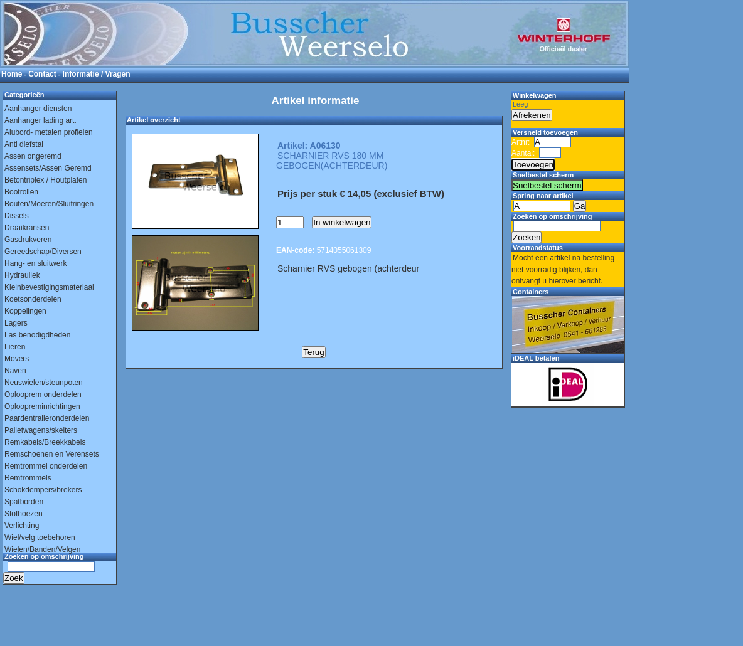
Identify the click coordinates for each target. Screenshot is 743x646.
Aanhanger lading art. (40, 120)
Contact (42, 74)
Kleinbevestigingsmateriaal (49, 287)
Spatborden (23, 501)
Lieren (14, 346)
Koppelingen (25, 311)
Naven (15, 370)
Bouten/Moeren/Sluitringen (49, 203)
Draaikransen (26, 227)
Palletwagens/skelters (40, 430)
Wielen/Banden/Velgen (42, 549)
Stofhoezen (23, 513)
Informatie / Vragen (97, 74)
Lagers (16, 323)
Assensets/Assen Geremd (48, 168)
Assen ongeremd (32, 156)
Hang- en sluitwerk (35, 263)
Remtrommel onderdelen (45, 466)
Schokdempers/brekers (43, 489)
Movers (16, 358)
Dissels (16, 215)
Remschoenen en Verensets (51, 454)
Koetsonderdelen (32, 299)
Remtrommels (27, 478)
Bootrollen (21, 192)
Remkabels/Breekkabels (44, 442)
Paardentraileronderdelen (46, 418)
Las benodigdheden (37, 335)
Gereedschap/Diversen (43, 251)
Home (11, 74)
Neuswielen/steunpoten (43, 382)
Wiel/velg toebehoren (39, 537)
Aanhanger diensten (38, 108)
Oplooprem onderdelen (43, 394)
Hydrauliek (22, 275)
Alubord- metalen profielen (48, 132)
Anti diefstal (23, 144)
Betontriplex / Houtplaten (45, 180)
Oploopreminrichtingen (42, 406)
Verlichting (21, 525)
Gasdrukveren (27, 239)
